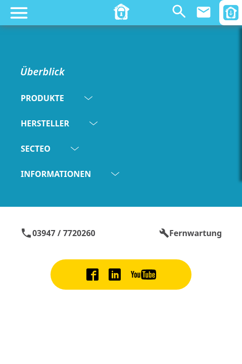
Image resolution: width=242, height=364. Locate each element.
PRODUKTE (56, 98)
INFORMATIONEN (70, 173)
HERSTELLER (59, 123)
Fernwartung (190, 233)
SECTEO (50, 148)
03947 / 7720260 (57, 233)
